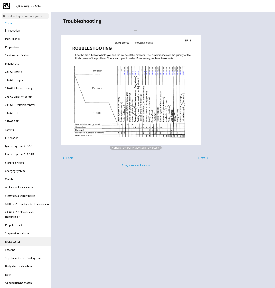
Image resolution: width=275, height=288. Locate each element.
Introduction (12, 30)
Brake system (13, 241)
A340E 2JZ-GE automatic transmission (27, 204)
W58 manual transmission (19, 187)
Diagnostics (12, 63)
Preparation (12, 47)
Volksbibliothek (120, 147)
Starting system (14, 162)
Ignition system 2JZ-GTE (19, 154)
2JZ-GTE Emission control (20, 105)
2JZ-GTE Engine (14, 80)
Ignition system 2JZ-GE (18, 146)
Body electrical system (18, 266)
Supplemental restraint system (23, 258)
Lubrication (11, 138)
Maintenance (12, 39)
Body (8, 274)
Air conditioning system (18, 283)
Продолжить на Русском (136, 165)
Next (201, 158)
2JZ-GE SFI (11, 113)
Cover (8, 23)
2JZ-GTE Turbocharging (19, 88)
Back (69, 158)
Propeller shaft (13, 225)
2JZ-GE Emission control (19, 96)
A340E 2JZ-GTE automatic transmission (20, 214)
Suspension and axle (17, 233)
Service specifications (18, 55)
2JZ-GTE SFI (12, 121)
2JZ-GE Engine (13, 72)
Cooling (9, 129)
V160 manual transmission (20, 196)
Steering (10, 250)
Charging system (15, 171)
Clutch (9, 179)
